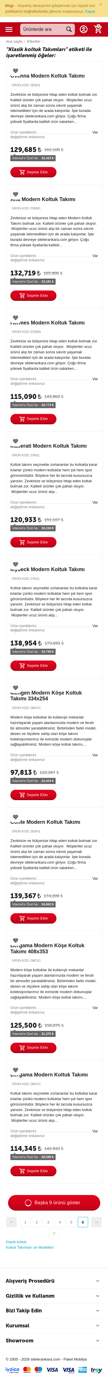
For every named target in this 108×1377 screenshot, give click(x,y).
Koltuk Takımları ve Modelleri (30, 1247)
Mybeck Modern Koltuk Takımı (47, 569)
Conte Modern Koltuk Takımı (45, 822)
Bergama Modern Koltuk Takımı (49, 1075)
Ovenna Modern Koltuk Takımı (47, 76)
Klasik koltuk (16, 1242)
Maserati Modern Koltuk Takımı (48, 446)
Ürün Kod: (21, 85)
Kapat (90, 11)
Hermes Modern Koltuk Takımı (47, 323)
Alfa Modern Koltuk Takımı (42, 199)
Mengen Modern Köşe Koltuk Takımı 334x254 (46, 696)
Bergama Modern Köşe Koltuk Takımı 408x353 (47, 948)
